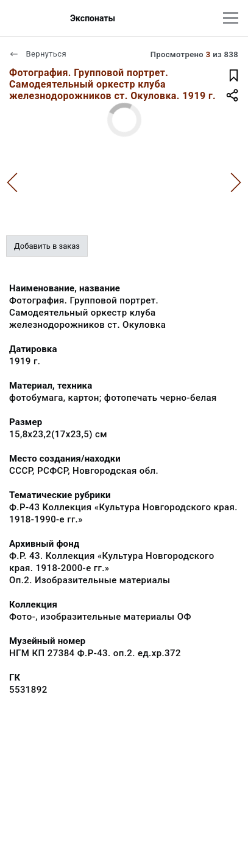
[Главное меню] (230, 18)
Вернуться (37, 53)
